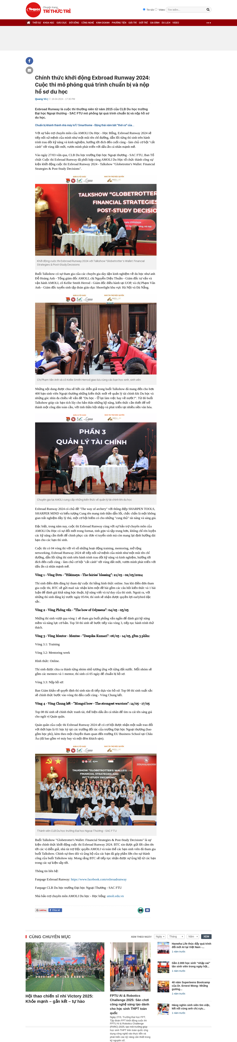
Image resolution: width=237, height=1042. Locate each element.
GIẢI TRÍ (132, 22)
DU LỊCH (166, 22)
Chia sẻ (56, 910)
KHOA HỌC (48, 22)
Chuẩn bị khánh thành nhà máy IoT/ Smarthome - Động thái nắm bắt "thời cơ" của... (84, 125)
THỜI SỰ (36, 22)
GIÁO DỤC (62, 22)
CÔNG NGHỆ (87, 22)
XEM (206, 936)
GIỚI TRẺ (143, 22)
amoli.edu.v (114, 896)
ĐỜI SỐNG (74, 22)
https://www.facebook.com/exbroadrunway (99, 879)
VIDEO (175, 22)
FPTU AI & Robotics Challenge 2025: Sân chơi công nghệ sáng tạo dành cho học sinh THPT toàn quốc (129, 1004)
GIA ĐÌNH (154, 22)
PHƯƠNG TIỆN (119, 22)
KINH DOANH (102, 22)
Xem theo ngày (141, 936)
